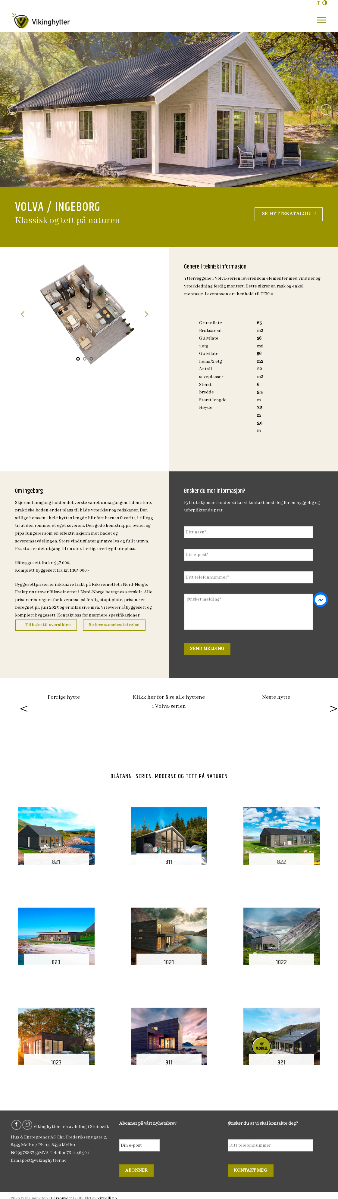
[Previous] (12, 109)
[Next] (326, 109)
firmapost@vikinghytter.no (39, 1160)
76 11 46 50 (76, 1153)
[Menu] (321, 20)
